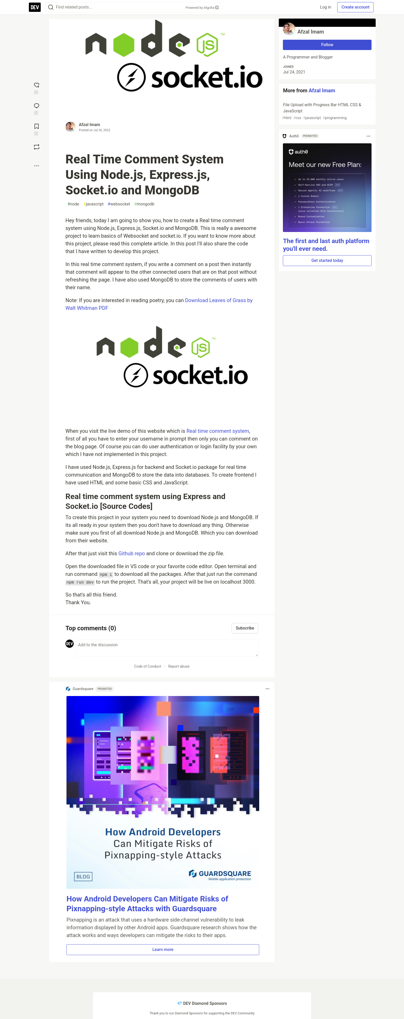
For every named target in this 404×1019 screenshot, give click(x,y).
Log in (325, 7)
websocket (119, 204)
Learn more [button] (162, 949)
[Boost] (36, 147)
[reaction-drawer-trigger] (36, 88)
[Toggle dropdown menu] (267, 689)
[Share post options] (36, 166)
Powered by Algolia (202, 8)
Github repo (131, 553)
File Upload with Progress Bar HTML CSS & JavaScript (327, 111)
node (73, 204)
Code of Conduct (147, 666)
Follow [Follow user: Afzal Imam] (327, 44)
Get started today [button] (327, 260)
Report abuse (179, 666)
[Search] (51, 7)
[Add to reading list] (36, 129)
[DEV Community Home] (34, 7)
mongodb (144, 204)
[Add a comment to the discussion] (167, 648)
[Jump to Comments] (36, 108)
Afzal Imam (89, 124)
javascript (93, 204)
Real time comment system (218, 431)
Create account (355, 7)
